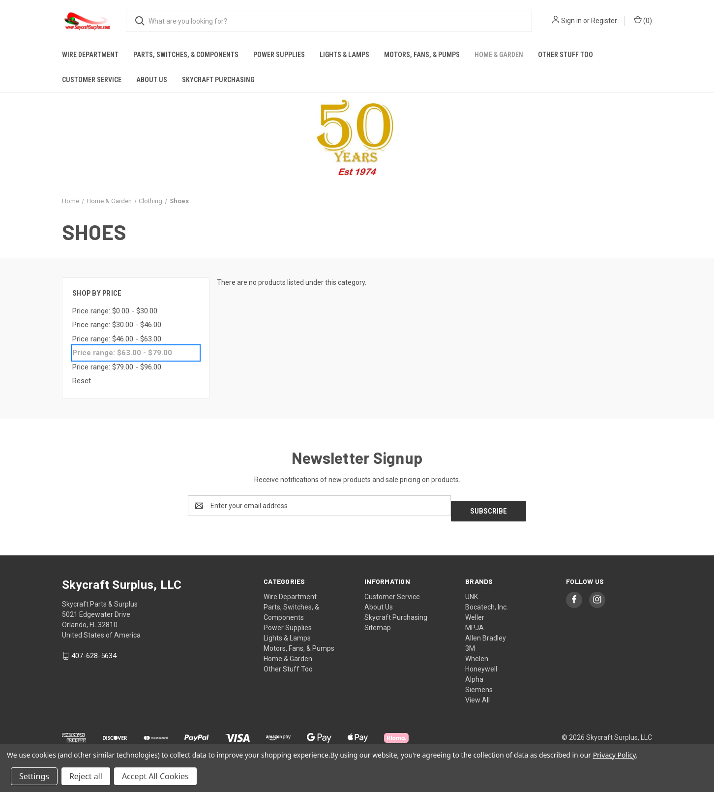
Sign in (571, 21)
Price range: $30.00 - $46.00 (116, 324)
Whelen (476, 653)
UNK (471, 591)
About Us (151, 80)
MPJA (474, 622)
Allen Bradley (485, 633)
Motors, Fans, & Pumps (422, 55)
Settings (34, 776)
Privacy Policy (614, 755)
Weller (474, 612)
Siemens (479, 684)
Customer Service (91, 80)
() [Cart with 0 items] (643, 20)
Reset (81, 380)
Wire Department (90, 55)
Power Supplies (279, 55)
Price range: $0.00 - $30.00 (114, 310)
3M (470, 643)
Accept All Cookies (155, 776)
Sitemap (377, 622)
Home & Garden (499, 55)
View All (477, 695)
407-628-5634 (94, 650)
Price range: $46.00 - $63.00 (116, 339)
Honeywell (481, 664)
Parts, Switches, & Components (185, 55)
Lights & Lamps (344, 55)
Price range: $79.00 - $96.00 (116, 367)
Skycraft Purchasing (218, 80)
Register (604, 21)
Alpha (474, 674)
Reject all (85, 776)
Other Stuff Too (565, 55)
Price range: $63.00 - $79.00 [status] (122, 352)
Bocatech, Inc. (486, 602)
